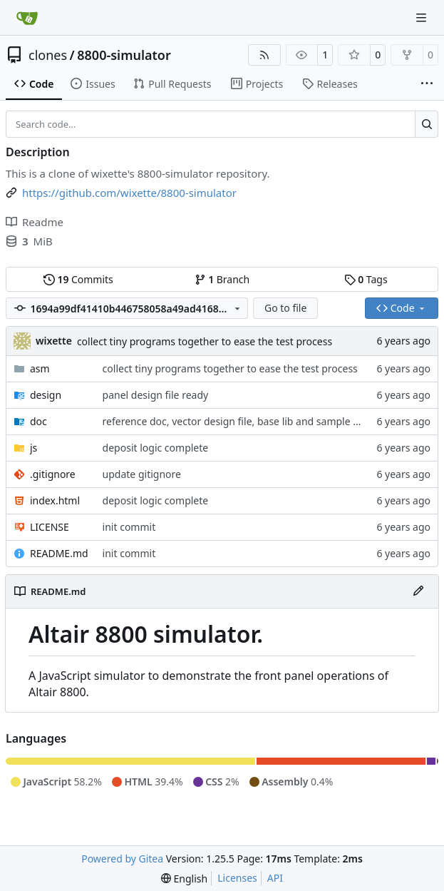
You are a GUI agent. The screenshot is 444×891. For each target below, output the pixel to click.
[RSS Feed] (264, 55)
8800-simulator (124, 55)
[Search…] (426, 124)
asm (40, 368)
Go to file (285, 308)
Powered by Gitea (122, 858)
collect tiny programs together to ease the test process (204, 341)
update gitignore (142, 474)
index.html (55, 500)
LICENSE (49, 527)
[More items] (426, 84)
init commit (129, 527)
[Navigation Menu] (422, 17)
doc (38, 421)
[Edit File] (418, 591)
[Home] (27, 18)
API (275, 878)
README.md (59, 553)
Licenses (237, 878)
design (45, 395)
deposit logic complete (156, 447)
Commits (78, 279)
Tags (366, 279)
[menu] (184, 878)
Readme (34, 222)
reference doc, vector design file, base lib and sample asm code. (252, 421)
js (33, 447)
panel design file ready (156, 395)
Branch (222, 279)
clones (48, 55)
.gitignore (53, 474)
